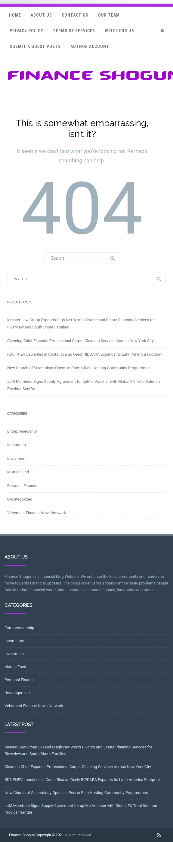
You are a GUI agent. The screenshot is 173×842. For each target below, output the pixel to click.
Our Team (109, 15)
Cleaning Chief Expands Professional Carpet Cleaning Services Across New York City (80, 340)
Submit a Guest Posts (35, 46)
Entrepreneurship (22, 431)
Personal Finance (22, 485)
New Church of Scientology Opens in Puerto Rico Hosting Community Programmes (78, 368)
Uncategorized (19, 499)
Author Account (89, 46)
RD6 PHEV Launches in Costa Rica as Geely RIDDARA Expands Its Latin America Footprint (85, 354)
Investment (17, 458)
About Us (41, 15)
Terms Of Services (74, 30)
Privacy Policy (26, 30)
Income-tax (17, 445)
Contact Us (75, 15)
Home (15, 15)
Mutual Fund (18, 472)
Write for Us (119, 30)
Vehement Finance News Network (36, 513)
